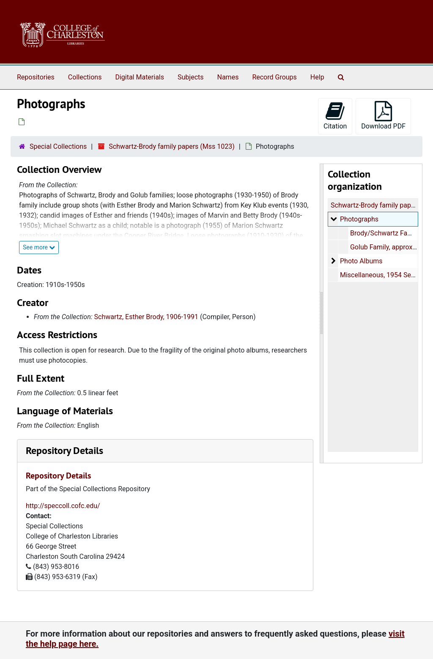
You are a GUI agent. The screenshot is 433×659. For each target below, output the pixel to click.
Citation (335, 115)
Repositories (36, 77)
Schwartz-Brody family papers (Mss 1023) (172, 146)
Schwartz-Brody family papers (375, 205)
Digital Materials (139, 77)
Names (228, 77)
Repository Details (64, 450)
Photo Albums (361, 261)
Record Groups (274, 77)
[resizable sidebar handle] (321, 313)
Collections (85, 77)
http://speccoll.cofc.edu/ (63, 506)
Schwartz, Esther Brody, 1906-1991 (146, 317)
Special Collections (58, 146)
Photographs (359, 219)
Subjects (190, 77)
